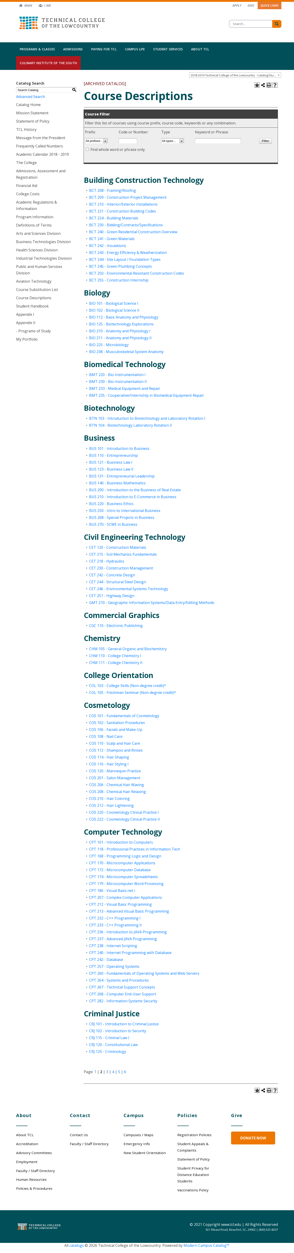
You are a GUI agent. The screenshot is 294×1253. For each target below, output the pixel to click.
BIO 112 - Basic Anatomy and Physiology (123, 317)
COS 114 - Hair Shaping (109, 757)
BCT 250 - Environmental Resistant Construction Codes (136, 273)
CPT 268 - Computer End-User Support (122, 994)
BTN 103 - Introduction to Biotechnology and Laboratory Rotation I (147, 418)
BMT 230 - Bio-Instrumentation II (118, 381)
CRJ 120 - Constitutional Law (113, 1044)
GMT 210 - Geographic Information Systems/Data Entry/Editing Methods (151, 602)
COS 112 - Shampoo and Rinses (116, 750)
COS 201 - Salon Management (114, 777)
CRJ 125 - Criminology (107, 1051)
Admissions (73, 49)
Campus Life (135, 49)
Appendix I (25, 314)
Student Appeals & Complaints (193, 1146)
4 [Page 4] (113, 1071)
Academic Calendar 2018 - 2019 (42, 154)
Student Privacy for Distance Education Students (193, 1174)
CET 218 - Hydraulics (106, 561)
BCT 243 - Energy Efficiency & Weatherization (128, 252)
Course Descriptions (33, 297)
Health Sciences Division (37, 250)
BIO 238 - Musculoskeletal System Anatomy (126, 351)
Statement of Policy (32, 121)
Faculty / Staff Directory (35, 1170)
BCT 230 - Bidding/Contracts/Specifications (126, 224)
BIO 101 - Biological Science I (113, 303)
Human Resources (31, 1179)
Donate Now (253, 1138)
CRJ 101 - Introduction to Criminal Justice (124, 1023)
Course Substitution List (37, 289)
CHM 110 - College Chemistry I (115, 655)
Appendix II (25, 322)
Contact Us (79, 1134)
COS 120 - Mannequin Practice (115, 770)
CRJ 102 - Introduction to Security (117, 1030)
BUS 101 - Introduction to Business (119, 448)
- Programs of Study (33, 330)
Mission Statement (32, 112)
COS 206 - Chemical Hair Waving (116, 784)
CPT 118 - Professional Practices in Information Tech (134, 849)
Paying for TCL (104, 49)
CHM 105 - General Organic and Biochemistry (128, 648)
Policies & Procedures (34, 1188)
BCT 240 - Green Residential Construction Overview (133, 231)
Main (28, 5)
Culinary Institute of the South (48, 63)
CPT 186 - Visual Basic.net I (112, 890)
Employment (26, 1161)
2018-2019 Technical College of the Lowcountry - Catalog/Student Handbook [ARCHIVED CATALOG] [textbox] (236, 75)
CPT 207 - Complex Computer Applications (125, 897)
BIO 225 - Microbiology (109, 344)
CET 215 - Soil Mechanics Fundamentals (123, 554)
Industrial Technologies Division (44, 258)
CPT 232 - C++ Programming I (115, 918)
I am (47, 5)
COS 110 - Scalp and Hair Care (114, 743)
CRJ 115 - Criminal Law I (109, 1037)
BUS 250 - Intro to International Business (124, 510)
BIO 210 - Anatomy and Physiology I (119, 330)
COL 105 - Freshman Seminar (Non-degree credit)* (132, 692)
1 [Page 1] (95, 1071)
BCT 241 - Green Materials (112, 238)
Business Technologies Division (43, 241)
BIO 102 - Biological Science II (114, 310)
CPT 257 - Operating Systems (114, 966)
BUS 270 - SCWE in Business (113, 524)
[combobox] (235, 75)
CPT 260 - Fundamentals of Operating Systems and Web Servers (144, 973)
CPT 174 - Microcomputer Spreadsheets (123, 876)
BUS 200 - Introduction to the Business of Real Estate (135, 489)
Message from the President (40, 137)
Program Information (34, 216)
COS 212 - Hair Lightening (111, 805)
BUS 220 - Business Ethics (111, 503)
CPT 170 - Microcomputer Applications (122, 862)
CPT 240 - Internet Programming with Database (130, 952)
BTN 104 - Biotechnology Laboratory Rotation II (130, 425)
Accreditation (27, 1143)
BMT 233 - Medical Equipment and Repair (124, 388)
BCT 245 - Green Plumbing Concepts (120, 266)
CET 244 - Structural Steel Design (117, 581)
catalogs (76, 1245)
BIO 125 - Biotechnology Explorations (121, 324)
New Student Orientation (145, 1152)
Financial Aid (26, 185)
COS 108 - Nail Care (105, 736)
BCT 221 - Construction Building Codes (122, 211)
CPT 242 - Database (106, 959)
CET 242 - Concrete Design (112, 575)
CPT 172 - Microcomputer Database (120, 869)
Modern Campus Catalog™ (206, 1245)
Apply (236, 5)
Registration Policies (194, 1134)
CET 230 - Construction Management (121, 568)
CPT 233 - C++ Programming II (115, 925)
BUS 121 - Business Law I (110, 462)
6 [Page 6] (125, 1071)
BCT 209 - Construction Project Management (128, 197)
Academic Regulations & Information (36, 205)
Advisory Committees (34, 1152)
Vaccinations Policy (193, 1190)
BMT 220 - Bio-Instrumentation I (117, 374)
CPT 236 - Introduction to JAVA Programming (128, 931)
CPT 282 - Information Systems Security (123, 1000)
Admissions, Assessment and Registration (40, 174)
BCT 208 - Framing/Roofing (112, 190)
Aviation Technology (33, 281)
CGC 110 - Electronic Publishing (116, 625)
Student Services (168, 49)
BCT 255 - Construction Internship (118, 280)
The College (26, 162)
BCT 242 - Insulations (107, 245)
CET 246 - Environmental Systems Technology (128, 588)
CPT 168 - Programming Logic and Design (125, 856)
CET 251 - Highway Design (111, 595)
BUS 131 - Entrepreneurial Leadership (122, 476)
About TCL (200, 49)
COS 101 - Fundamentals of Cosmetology (124, 715)
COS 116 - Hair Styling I (109, 764)
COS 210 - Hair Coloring (109, 798)
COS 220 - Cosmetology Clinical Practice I (124, 812)
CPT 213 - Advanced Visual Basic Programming (129, 911)
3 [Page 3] (107, 1071)
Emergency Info (137, 1143)
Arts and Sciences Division (38, 233)
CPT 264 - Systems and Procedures (119, 980)
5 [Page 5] (119, 1071)
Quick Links (269, 5)
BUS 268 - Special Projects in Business (121, 517)
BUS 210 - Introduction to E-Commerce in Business (132, 496)
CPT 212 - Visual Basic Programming (120, 904)
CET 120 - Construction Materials (117, 547)
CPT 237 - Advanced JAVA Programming (123, 938)
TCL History (26, 129)
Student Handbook (32, 306)
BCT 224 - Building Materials (113, 218)
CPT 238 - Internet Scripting (113, 945)
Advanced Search (30, 96)
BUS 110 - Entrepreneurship (113, 455)
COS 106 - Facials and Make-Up (115, 729)
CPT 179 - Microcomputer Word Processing (126, 883)
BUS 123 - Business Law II (111, 469)
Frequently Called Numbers (39, 146)
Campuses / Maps (138, 1134)
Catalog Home (28, 104)
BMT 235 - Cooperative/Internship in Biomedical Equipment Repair (146, 395)
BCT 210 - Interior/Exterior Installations (123, 204)
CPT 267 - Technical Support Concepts (122, 987)
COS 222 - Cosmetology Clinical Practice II (124, 819)
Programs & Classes (37, 49)
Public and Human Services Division (39, 270)
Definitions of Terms (34, 225)
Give (251, 5)
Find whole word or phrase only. (117, 149)
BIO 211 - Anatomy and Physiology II (120, 337)
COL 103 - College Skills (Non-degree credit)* (127, 685)
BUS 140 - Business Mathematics (117, 483)
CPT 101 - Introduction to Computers (121, 842)
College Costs (28, 193)
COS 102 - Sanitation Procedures (117, 722)
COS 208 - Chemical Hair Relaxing (117, 791)
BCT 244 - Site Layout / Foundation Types (125, 259)
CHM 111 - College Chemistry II (115, 662)
